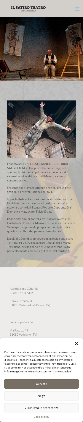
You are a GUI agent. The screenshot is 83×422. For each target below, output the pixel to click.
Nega (41, 396)
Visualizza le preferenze (41, 408)
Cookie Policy (41, 416)
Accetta (41, 384)
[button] (76, 343)
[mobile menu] (77, 8)
